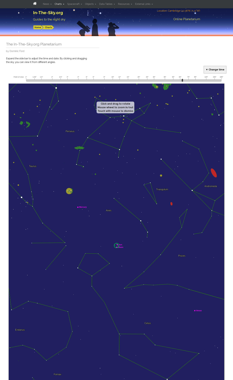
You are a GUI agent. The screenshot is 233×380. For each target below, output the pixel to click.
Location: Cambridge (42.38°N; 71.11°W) (178, 10)
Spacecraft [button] (73, 4)
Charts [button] (58, 4)
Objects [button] (89, 4)
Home (38, 27)
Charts (48, 27)
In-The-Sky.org (48, 12)
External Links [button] (143, 4)
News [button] (46, 4)
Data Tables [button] (106, 4)
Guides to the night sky (49, 19)
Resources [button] (124, 4)
